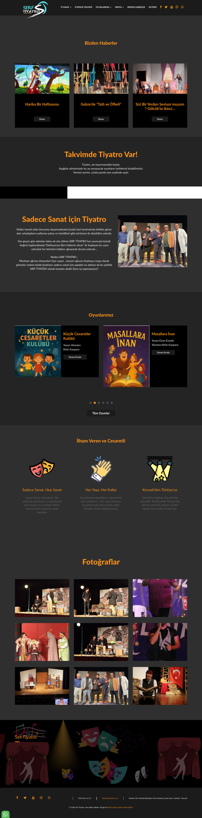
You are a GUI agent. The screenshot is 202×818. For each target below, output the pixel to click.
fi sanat (66, 7)
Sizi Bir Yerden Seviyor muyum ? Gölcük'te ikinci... (160, 106)
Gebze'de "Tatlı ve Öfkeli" (101, 104)
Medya (119, 7)
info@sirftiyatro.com (110, 798)
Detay (42, 119)
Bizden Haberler (136, 7)
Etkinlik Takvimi (83, 7)
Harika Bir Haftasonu (42, 104)
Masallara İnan (163, 334)
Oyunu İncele (75, 357)
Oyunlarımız (103, 7)
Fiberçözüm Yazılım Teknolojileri (120, 807)
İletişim (153, 7)
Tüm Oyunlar (101, 413)
